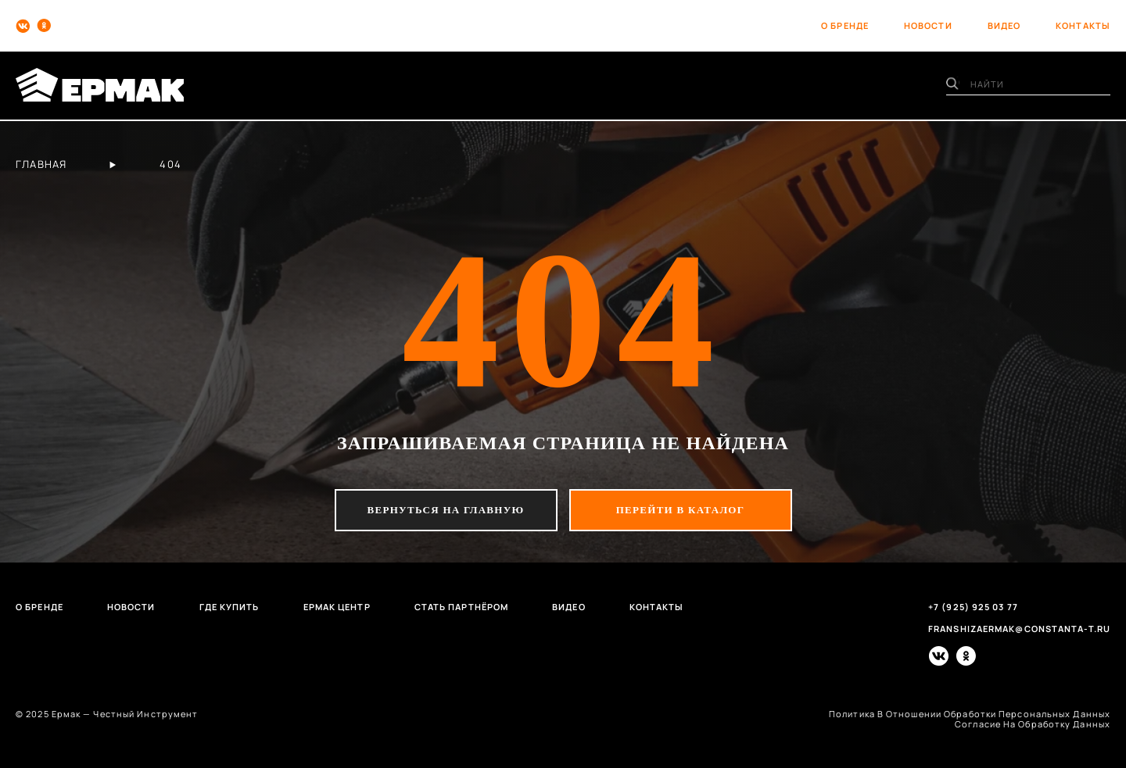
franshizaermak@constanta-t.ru (1019, 628)
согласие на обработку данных (1032, 724)
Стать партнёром (461, 607)
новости (928, 25)
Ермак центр (337, 607)
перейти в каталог (680, 510)
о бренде (845, 25)
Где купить (229, 607)
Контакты (656, 607)
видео (1004, 25)
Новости (131, 607)
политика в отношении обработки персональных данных (969, 714)
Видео (569, 607)
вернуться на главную (446, 510)
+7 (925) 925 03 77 (973, 607)
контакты (1083, 25)
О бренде (39, 607)
